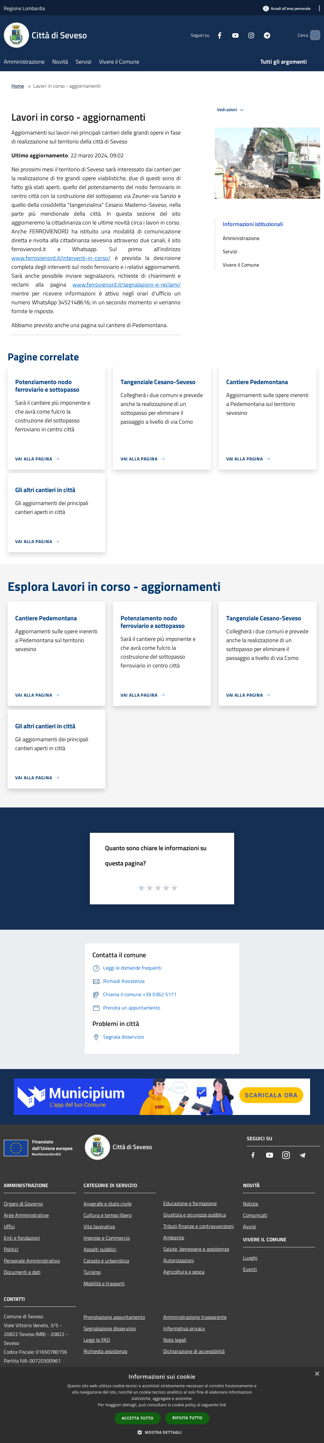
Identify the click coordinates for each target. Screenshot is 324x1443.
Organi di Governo (23, 1203)
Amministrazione (241, 238)
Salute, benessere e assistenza (196, 1249)
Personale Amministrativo (32, 1260)
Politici (11, 1249)
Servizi (230, 251)
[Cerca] (312, 35)
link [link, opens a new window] (223, 1405)
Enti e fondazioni (22, 1238)
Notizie (250, 1203)
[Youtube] (224, 35)
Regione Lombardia (24, 8)
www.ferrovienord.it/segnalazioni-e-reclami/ (126, 284)
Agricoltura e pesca (183, 1271)
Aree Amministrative (26, 1215)
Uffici (9, 1226)
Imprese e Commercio (107, 1238)
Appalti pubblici (100, 1249)
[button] (162, 1432)
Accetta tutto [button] (137, 1418)
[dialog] (162, 1405)
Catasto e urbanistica (106, 1260)
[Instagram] (240, 35)
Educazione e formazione (190, 1203)
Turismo (92, 1272)
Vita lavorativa (99, 1226)
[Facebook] (208, 35)
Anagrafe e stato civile (108, 1203)
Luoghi (250, 1258)
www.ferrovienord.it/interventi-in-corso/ (60, 258)
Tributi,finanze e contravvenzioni (198, 1226)
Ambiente (173, 1237)
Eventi (250, 1269)
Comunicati (255, 1215)
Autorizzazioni (178, 1260)
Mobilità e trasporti (104, 1283)
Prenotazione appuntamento (114, 1317)
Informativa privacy (184, 1328)
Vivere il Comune (241, 265)
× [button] (317, 1374)
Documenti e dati (22, 1272)
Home (17, 86)
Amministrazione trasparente (195, 1317)
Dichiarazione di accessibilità (194, 1351)
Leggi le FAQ (97, 1340)
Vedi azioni (231, 110)
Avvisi (249, 1226)
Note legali (174, 1340)
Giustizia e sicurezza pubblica (194, 1214)
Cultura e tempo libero (108, 1215)
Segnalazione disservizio (110, 1328)
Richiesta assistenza (105, 1351)
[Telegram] (256, 35)
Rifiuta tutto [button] (187, 1418)
